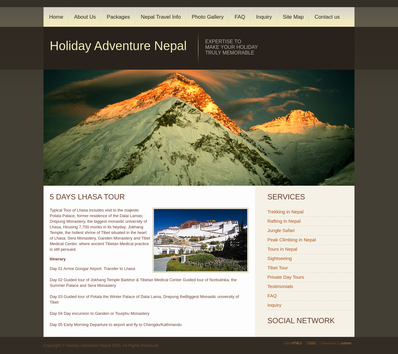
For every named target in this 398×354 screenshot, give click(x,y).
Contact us (327, 17)
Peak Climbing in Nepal (291, 239)
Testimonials (280, 286)
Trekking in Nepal (285, 211)
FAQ (239, 17)
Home (56, 17)
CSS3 (312, 343)
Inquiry (264, 17)
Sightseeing (279, 258)
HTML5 (297, 343)
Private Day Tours (285, 277)
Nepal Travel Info (161, 17)
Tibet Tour (277, 267)
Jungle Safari (281, 230)
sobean (346, 343)
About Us (85, 17)
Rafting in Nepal (284, 221)
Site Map (293, 17)
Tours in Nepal (282, 249)
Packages (118, 17)
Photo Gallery (208, 17)
